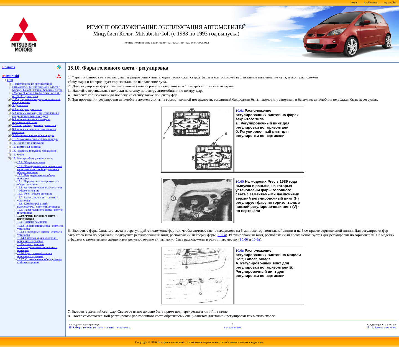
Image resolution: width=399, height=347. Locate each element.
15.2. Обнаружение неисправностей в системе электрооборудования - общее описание (39, 169)
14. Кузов (18, 154)
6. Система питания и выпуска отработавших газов (31, 121)
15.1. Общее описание (31, 162)
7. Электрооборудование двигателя (34, 125)
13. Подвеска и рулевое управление (34, 150)
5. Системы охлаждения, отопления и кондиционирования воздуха (35, 114)
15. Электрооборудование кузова (32, 158)
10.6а (240, 110)
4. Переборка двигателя (27, 109)
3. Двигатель (20, 105)
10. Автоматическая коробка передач (35, 139)
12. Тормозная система (26, 146)
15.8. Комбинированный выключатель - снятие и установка (38, 205)
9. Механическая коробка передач (33, 135)
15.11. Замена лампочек (32, 221)
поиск (354, 2)
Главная (8, 67)
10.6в (256, 239)
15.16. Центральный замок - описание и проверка (34, 255)
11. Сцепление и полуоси (28, 142)
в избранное (370, 2)
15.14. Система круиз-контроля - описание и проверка (37, 239)
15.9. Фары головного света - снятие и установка (99, 327)
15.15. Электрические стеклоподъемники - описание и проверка (37, 247)
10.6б (240, 181)
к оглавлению (232, 327)
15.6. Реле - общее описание (34, 193)
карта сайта (390, 2)
